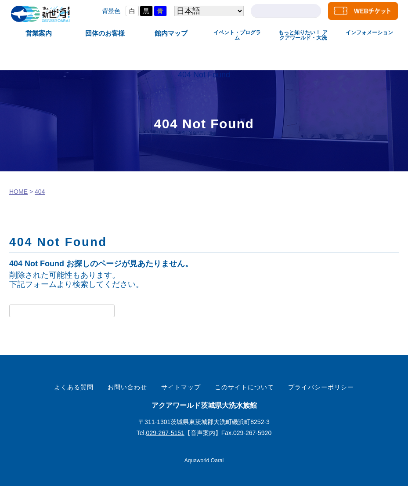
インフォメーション (369, 32)
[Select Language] (208, 11)
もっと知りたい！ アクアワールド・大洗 (302, 35)
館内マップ (171, 33)
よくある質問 (74, 387)
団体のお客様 (105, 33)
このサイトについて (244, 387)
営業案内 (38, 33)
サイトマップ (181, 387)
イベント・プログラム (237, 35)
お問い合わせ (127, 387)
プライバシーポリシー (321, 387)
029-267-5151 (165, 432)
